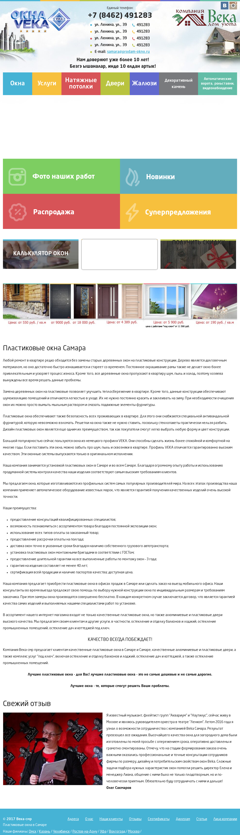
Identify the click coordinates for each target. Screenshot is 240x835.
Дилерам (183, 819)
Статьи (201, 819)
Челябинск (61, 831)
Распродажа (41, 212)
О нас (89, 819)
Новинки (150, 177)
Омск (32, 831)
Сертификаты (159, 819)
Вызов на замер (119, 253)
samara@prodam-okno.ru (128, 52)
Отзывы (135, 819)
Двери (115, 84)
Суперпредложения (168, 212)
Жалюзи (144, 84)
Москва (134, 831)
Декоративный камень (178, 84)
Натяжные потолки (81, 84)
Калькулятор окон (40, 253)
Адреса (73, 819)
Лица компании (225, 819)
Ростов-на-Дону (84, 831)
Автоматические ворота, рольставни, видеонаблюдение (217, 83)
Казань (44, 831)
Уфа (103, 831)
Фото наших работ (52, 177)
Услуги (47, 84)
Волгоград (117, 831)
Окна (17, 84)
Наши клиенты (111, 819)
